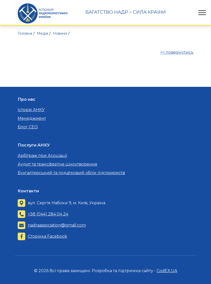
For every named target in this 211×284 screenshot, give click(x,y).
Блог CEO (28, 127)
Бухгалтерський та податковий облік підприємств (71, 172)
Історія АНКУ (31, 109)
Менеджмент (32, 118)
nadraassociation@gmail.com (57, 225)
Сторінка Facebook (47, 236)
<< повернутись (177, 52)
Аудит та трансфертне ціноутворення (57, 164)
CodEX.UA (167, 270)
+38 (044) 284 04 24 (48, 214)
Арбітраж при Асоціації (42, 155)
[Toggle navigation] (202, 13)
